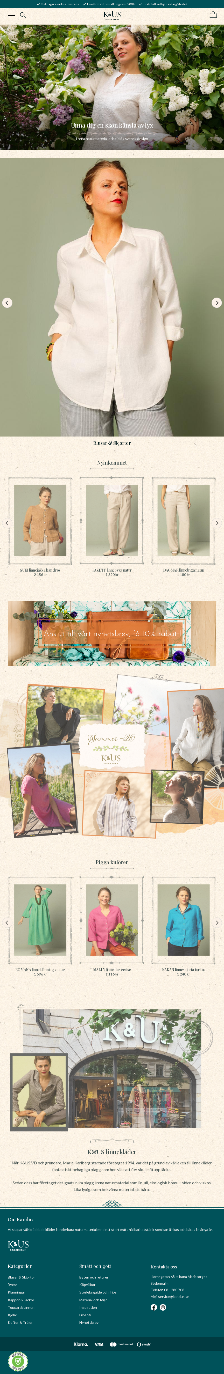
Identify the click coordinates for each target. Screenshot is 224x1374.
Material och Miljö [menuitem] (93, 1300)
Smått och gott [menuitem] (95, 1266)
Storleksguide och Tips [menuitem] (98, 1292)
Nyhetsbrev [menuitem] (89, 1322)
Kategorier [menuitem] (20, 1266)
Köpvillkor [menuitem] (87, 1284)
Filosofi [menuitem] (85, 1315)
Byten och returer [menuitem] (93, 1277)
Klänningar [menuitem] (16, 1292)
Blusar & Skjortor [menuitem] (21, 1277)
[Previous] (7, 302)
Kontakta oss (164, 1266)
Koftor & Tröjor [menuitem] (20, 1322)
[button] (11, 15)
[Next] (216, 302)
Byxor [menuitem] (12, 1284)
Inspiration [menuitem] (88, 1307)
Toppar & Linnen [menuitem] (21, 1307)
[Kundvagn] (212, 15)
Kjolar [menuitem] (12, 1315)
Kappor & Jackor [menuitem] (21, 1300)
